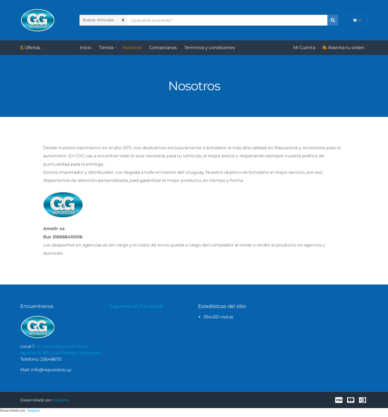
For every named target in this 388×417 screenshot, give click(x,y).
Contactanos (163, 47)
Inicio (85, 47)
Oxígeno (61, 400)
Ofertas (32, 47)
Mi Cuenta (304, 47)
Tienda (106, 47)
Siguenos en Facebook (136, 306)
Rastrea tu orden (346, 47)
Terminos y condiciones (209, 47)
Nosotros (132, 47)
